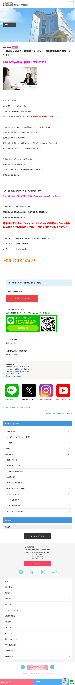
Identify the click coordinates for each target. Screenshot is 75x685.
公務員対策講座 (10, 617)
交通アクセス (37, 564)
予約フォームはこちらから (22, 299)
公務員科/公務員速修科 (38, 472)
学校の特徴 (8, 588)
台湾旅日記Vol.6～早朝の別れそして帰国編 (58, 414)
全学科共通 (38, 477)
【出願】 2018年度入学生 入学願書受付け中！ (18, 407)
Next (52, 668)
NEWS (38, 448)
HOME (7, 582)
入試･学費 (8, 605)
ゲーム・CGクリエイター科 (38, 489)
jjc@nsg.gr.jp (21, 249)
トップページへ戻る (37, 537)
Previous (23, 668)
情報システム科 (38, 460)
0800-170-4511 (11, 354)
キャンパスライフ (38, 495)
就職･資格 (8, 599)
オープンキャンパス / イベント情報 (38, 437)
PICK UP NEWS (37, 431)
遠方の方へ (8, 634)
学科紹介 (8, 593)
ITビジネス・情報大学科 (38, 512)
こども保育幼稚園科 (38, 506)
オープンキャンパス (11, 611)
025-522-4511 (39, 557)
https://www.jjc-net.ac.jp (19, 371)
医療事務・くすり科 (38, 466)
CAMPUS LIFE (37, 454)
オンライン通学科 (38, 500)
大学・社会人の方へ (11, 646)
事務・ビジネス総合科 (38, 483)
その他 (15, 47)
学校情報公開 (9, 657)
